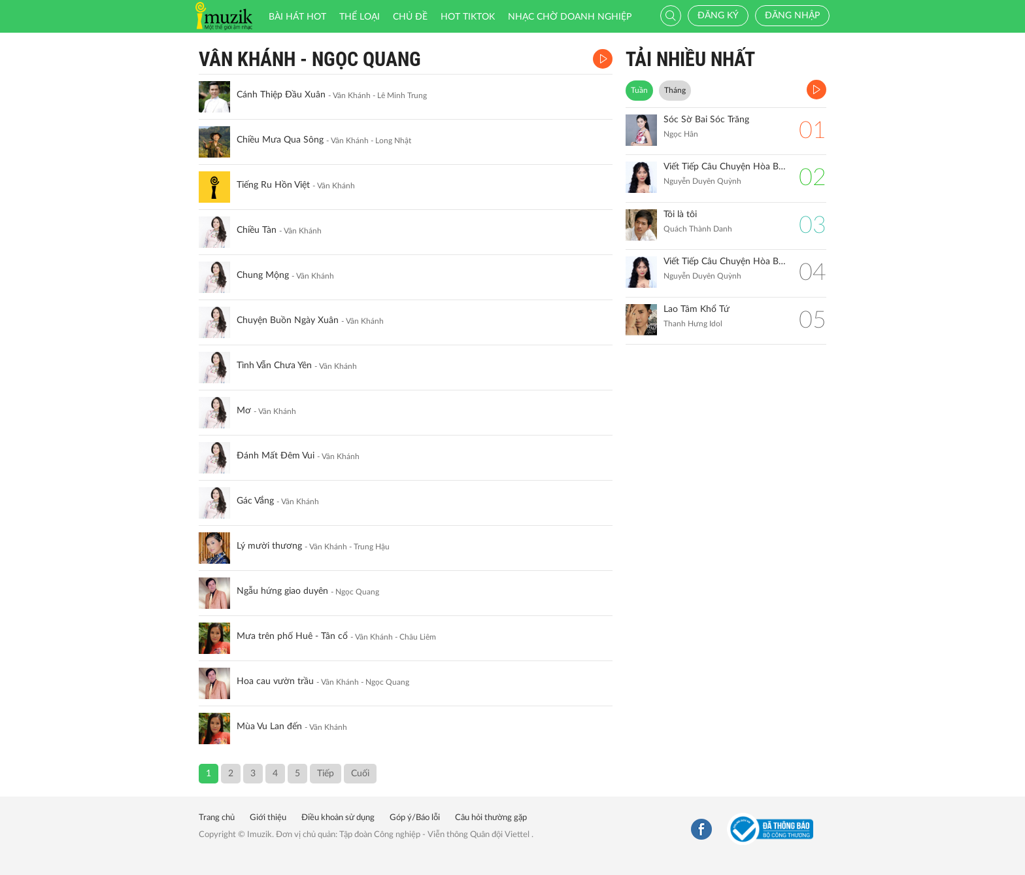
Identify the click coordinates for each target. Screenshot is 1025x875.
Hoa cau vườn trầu (275, 681)
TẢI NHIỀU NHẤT (690, 59)
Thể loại (359, 17)
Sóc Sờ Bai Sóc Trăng (706, 119)
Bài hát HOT (297, 17)
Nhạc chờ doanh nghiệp (569, 17)
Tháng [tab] (675, 90)
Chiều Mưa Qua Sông (280, 140)
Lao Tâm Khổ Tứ (697, 309)
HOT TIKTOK (468, 17)
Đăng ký (718, 15)
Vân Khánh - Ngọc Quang (310, 59)
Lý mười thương (269, 546)
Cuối (360, 773)
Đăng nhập (792, 15)
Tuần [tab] (639, 90)
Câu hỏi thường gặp (491, 818)
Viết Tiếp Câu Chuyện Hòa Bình (725, 261)
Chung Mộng (263, 275)
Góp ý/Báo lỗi (415, 818)
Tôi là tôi (680, 214)
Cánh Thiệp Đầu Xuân (281, 94)
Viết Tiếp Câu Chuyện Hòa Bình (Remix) (725, 166)
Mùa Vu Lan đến (269, 726)
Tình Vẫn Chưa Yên (274, 365)
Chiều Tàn (257, 230)
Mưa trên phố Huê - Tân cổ (292, 636)
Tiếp (325, 773)
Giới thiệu (268, 818)
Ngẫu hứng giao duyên (282, 591)
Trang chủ (217, 818)
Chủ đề (410, 17)
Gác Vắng (255, 501)
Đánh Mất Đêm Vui (275, 455)
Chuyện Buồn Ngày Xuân (288, 320)
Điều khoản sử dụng (338, 818)
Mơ (244, 410)
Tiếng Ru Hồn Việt (273, 185)
